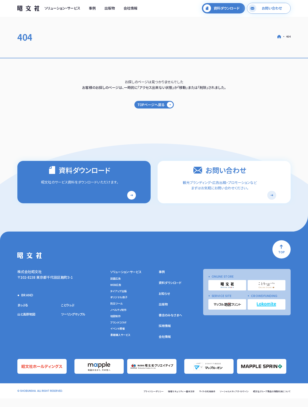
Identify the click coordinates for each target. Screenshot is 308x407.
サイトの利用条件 (192, 400)
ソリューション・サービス (62, 9)
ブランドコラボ (118, 332)
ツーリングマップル (75, 323)
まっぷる (23, 314)
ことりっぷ (68, 314)
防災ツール (116, 313)
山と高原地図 (27, 323)
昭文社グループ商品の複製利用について (268, 400)
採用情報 (165, 335)
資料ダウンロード (170, 292)
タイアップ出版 (118, 301)
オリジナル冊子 (118, 307)
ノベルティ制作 (118, 319)
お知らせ (164, 303)
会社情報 (130, 9)
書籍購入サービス (120, 344)
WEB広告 (115, 294)
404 (288, 36)
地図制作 (115, 326)
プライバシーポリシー (130, 400)
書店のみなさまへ (170, 325)
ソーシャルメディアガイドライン (224, 400)
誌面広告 (115, 288)
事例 (92, 9)
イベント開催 (117, 338)
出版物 (109, 9)
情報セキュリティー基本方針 (162, 400)
